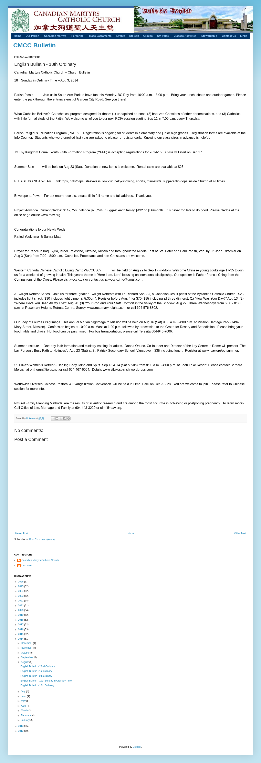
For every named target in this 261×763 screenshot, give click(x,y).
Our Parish (32, 35)
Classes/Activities (185, 35)
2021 (21, 605)
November (27, 647)
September (27, 657)
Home (17, 35)
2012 (21, 731)
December (27, 643)
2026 (21, 581)
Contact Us (229, 35)
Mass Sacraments (100, 35)
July (23, 691)
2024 (21, 591)
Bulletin (134, 35)
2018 (21, 619)
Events (120, 35)
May (23, 700)
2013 (21, 726)
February (26, 715)
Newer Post (21, 533)
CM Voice (163, 35)
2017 (21, 624)
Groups (148, 35)
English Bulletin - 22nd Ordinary (37, 666)
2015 (21, 634)
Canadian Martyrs (55, 35)
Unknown (31, 418)
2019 (21, 615)
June (24, 696)
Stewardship (209, 35)
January (25, 720)
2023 (21, 596)
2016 (21, 629)
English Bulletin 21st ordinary (36, 671)
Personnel (77, 35)
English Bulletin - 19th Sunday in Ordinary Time (46, 680)
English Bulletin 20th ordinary (36, 676)
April (24, 705)
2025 (21, 586)
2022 (21, 600)
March (25, 710)
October (25, 652)
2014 (21, 638)
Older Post (240, 533)
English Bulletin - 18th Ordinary (37, 685)
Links (243, 35)
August (25, 662)
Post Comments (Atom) (42, 539)
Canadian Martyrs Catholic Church (40, 560)
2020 (21, 610)
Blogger (137, 746)
